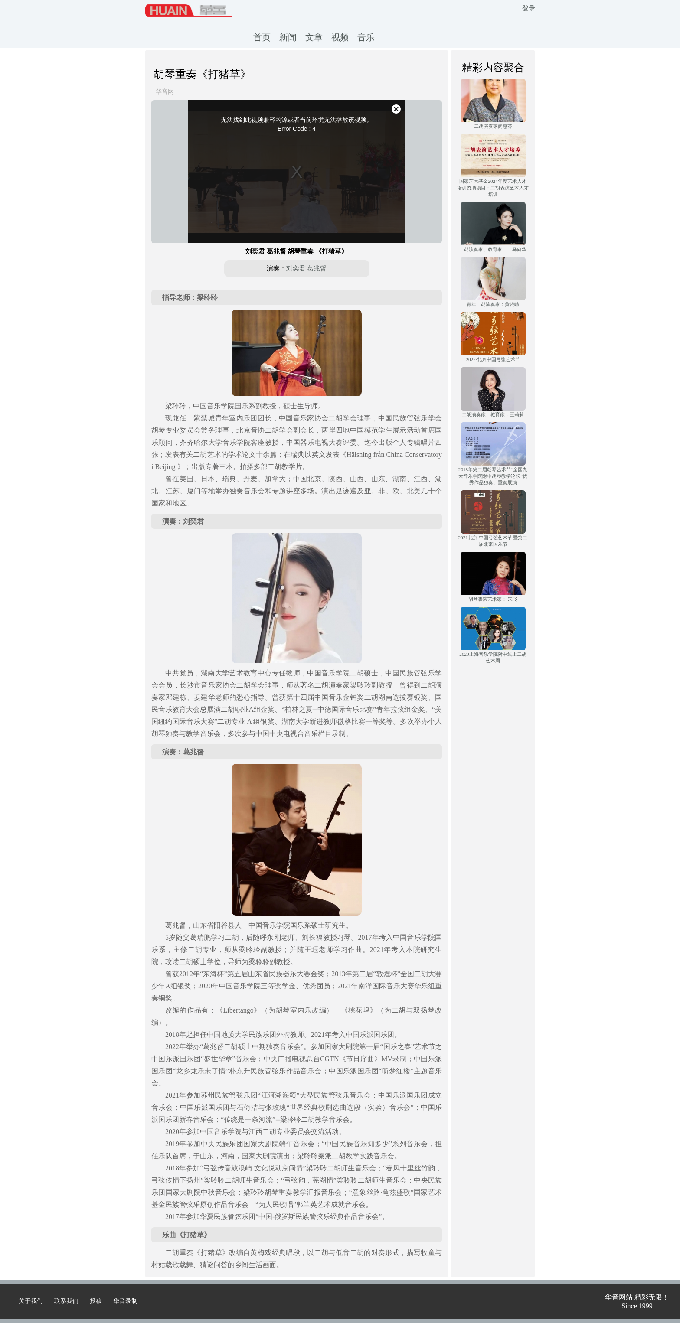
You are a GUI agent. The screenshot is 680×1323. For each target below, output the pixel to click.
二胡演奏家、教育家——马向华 (492, 249)
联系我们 (66, 1301)
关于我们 (31, 1301)
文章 (314, 37)
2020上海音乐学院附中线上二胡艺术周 (492, 657)
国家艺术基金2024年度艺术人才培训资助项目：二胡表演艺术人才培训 (493, 188)
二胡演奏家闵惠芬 (493, 126)
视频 (340, 37)
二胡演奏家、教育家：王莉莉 (493, 414)
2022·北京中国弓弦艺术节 (493, 359)
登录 (528, 8)
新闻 (288, 37)
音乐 (366, 37)
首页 (262, 37)
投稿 (96, 1301)
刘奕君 (296, 268)
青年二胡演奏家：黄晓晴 (493, 304)
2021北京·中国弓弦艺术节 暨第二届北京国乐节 (493, 541)
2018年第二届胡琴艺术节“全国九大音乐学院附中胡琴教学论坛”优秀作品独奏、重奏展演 (492, 476)
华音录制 (125, 1301)
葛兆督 (317, 268)
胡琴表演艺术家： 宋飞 (492, 599)
